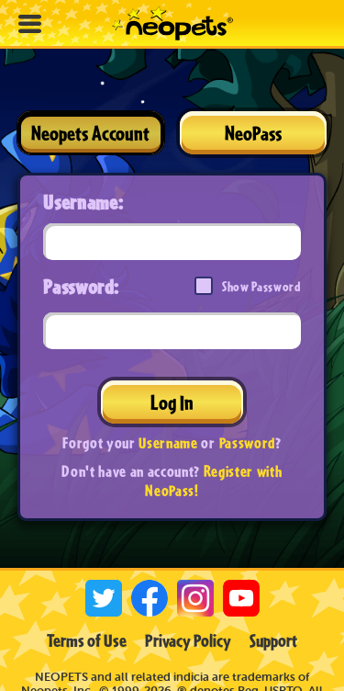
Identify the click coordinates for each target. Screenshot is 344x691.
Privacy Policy (188, 640)
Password (247, 442)
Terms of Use (87, 640)
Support (273, 640)
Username (168, 442)
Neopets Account (90, 132)
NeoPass (253, 132)
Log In (172, 402)
